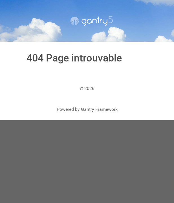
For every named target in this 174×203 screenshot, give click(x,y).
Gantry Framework (99, 109)
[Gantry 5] (92, 21)
